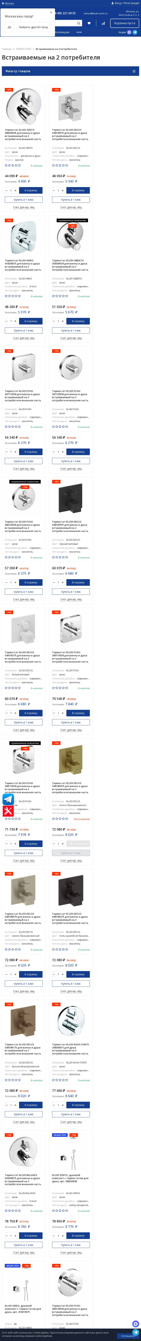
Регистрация (131, 3)
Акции (122, 32)
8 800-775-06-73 (125, 1316)
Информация (110, 1283)
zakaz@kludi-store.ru (95, 13)
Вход (118, 3)
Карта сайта (8, 1300)
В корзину (30, 190)
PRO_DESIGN (131, 1283)
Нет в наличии (125, 582)
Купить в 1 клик (23, 200)
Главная (6, 49)
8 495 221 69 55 (65, 13)
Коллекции (62, 32)
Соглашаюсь (128, 1336)
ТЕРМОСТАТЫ (23, 49)
